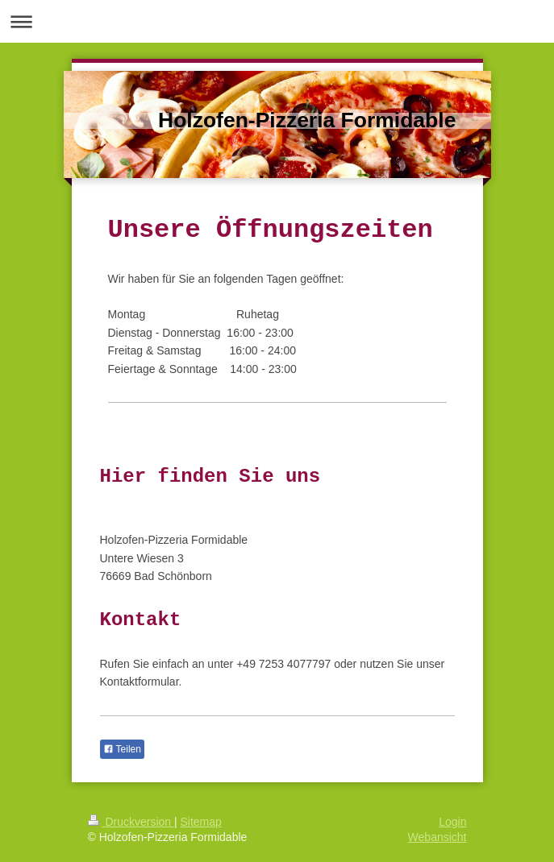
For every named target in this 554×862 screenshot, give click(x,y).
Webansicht (437, 837)
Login (452, 821)
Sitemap (201, 821)
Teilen (122, 749)
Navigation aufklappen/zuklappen (277, 21)
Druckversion (131, 821)
